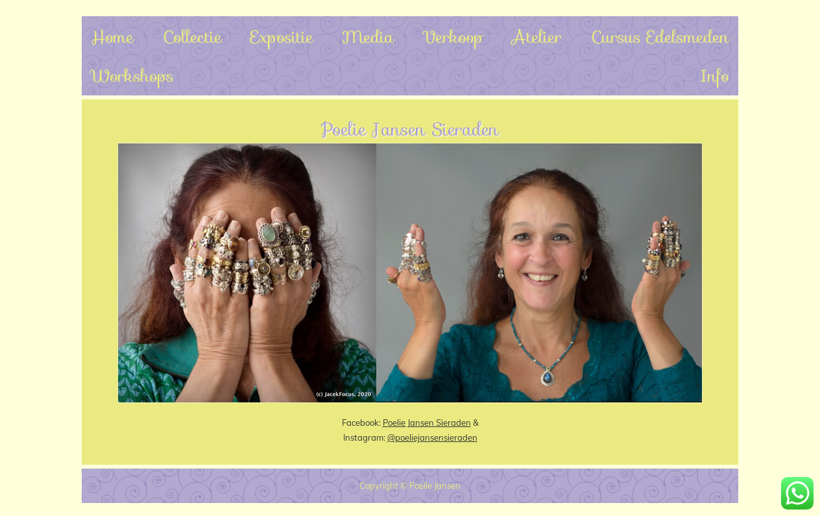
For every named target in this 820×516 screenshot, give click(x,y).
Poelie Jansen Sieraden (427, 422)
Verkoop (452, 36)
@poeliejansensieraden (432, 437)
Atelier (537, 36)
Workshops (132, 75)
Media (368, 36)
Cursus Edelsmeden (660, 36)
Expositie (281, 36)
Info (714, 75)
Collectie (192, 36)
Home (112, 36)
